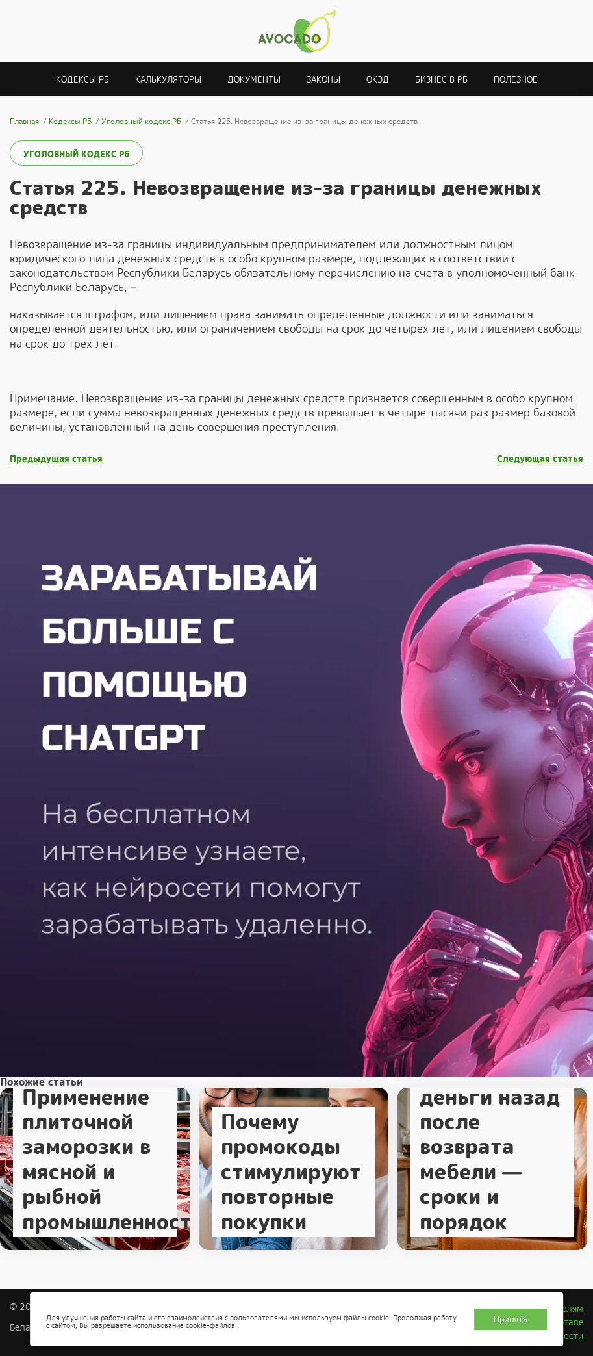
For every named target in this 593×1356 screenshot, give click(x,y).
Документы (254, 79)
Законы (323, 79)
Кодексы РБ (82, 79)
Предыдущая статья (56, 459)
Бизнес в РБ (441, 79)
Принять (510, 1319)
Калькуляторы (168, 79)
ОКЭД (377, 79)
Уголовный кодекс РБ (76, 154)
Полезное (516, 79)
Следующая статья (540, 459)
